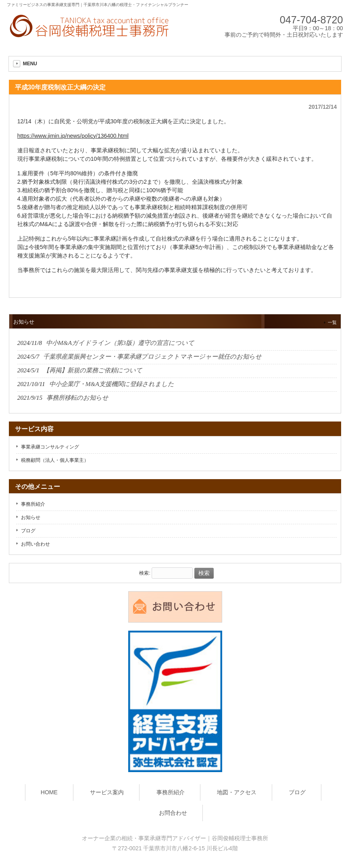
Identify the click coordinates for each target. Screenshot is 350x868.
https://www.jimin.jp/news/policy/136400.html (73, 136)
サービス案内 (107, 792)
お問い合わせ (35, 544)
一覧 (332, 322)
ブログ (28, 531)
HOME (49, 792)
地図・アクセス (236, 792)
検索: (144, 573)
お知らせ (30, 517)
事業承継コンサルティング (50, 447)
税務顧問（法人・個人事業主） (55, 460)
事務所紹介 (33, 504)
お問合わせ (173, 813)
